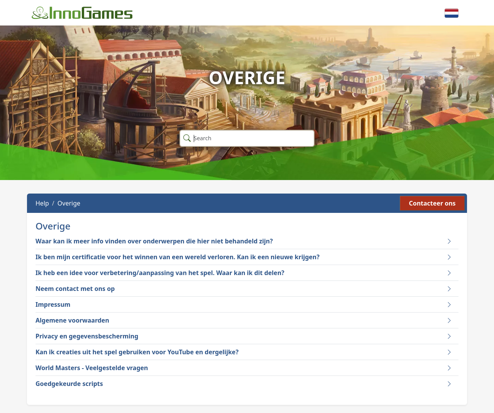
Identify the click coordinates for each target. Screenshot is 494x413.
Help (42, 203)
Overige (69, 203)
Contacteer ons (432, 203)
